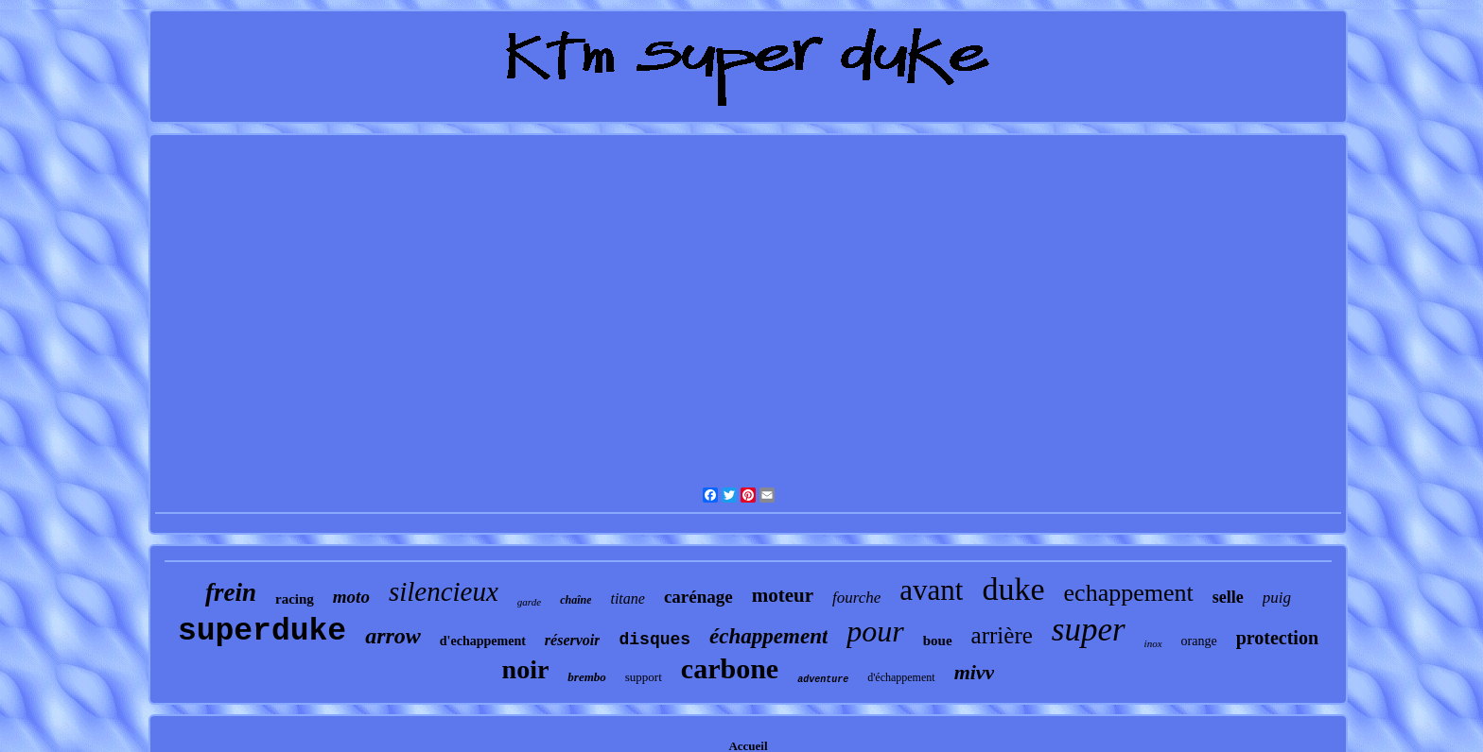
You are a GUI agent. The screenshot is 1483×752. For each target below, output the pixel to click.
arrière (1002, 635)
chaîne (575, 600)
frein (230, 592)
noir (526, 669)
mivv (974, 672)
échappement (768, 636)
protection (1277, 637)
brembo (586, 677)
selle (1228, 597)
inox (1153, 643)
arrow (393, 636)
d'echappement (483, 641)
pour (874, 631)
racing (294, 599)
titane (627, 598)
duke (1013, 589)
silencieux (443, 591)
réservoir (573, 640)
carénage (698, 597)
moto (351, 597)
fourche (856, 598)
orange (1199, 641)
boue (937, 640)
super (1088, 629)
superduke (262, 631)
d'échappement (900, 677)
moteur (782, 595)
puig (1277, 598)
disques (654, 639)
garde (529, 601)
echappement (1129, 593)
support (643, 677)
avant (931, 590)
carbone (729, 668)
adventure (822, 680)
